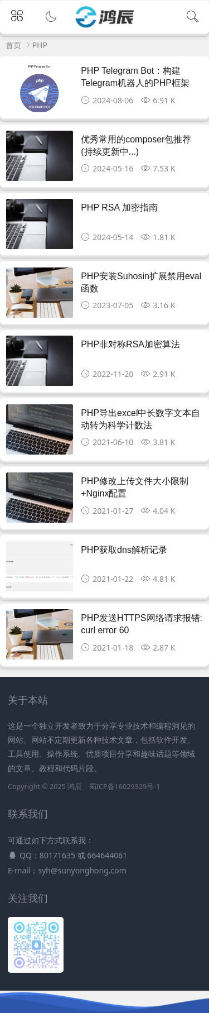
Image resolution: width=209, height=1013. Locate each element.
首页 (13, 45)
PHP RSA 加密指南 (119, 207)
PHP (39, 45)
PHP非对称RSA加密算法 (130, 344)
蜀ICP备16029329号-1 (125, 786)
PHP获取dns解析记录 (124, 550)
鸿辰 (74, 786)
